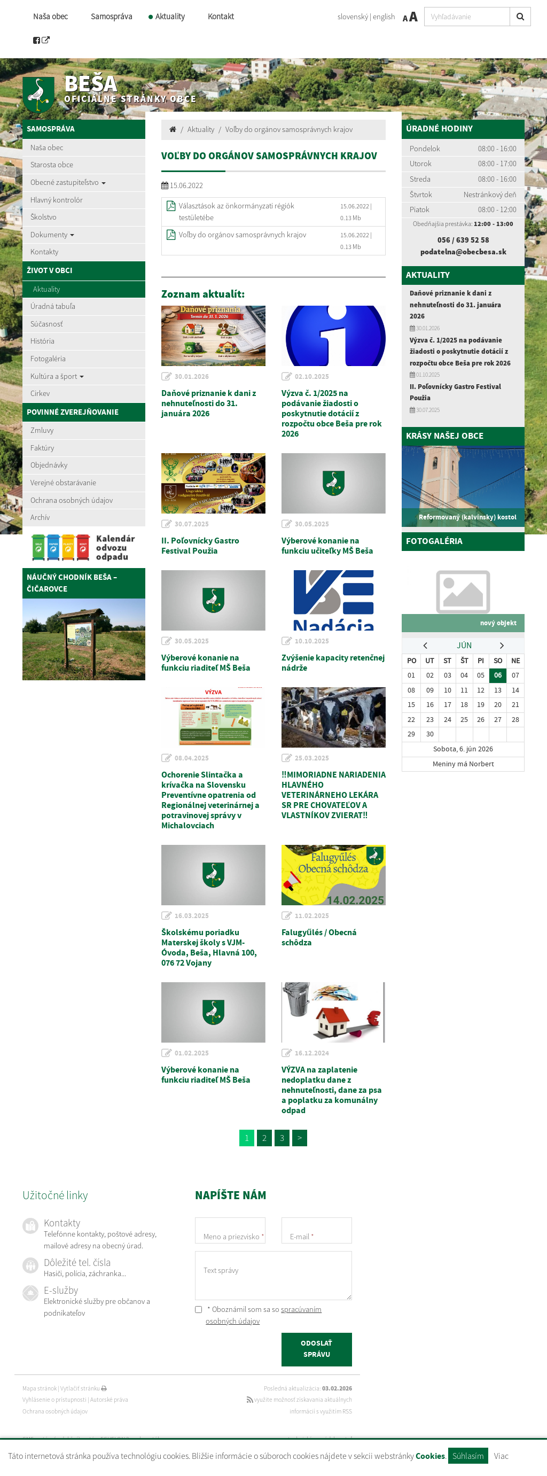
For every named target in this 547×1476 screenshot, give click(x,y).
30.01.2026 (192, 377)
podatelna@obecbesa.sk (463, 252)
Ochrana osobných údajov (71, 500)
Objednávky (48, 465)
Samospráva (111, 16)
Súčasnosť (46, 324)
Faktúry (42, 448)
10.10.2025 (312, 641)
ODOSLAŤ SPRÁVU (316, 1349)
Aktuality (170, 16)
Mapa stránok (39, 1388)
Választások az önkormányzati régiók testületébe (236, 211)
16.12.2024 (312, 1053)
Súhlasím (468, 1455)
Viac (501, 1455)
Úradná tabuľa (52, 306)
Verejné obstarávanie (63, 482)
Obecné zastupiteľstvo (68, 182)
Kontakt (221, 16)
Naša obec (50, 16)
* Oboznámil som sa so (258, 1315)
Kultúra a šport (57, 376)
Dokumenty (52, 234)
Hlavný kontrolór (56, 200)
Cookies (430, 1456)
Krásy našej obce (444, 436)
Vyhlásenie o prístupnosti (54, 1399)
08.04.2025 (192, 758)
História (42, 341)
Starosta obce (51, 164)
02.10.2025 (312, 377)
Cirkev (40, 393)
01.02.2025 (192, 1053)
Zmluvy (41, 430)
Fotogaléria (48, 358)
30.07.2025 (192, 524)
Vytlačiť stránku (83, 1388)
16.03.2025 (192, 916)
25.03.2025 (312, 758)
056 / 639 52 (459, 240)
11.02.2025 (312, 916)
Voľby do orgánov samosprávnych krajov (289, 129)
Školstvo (43, 217)
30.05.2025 (312, 524)
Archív (40, 517)
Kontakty (44, 252)
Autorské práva (109, 1399)
